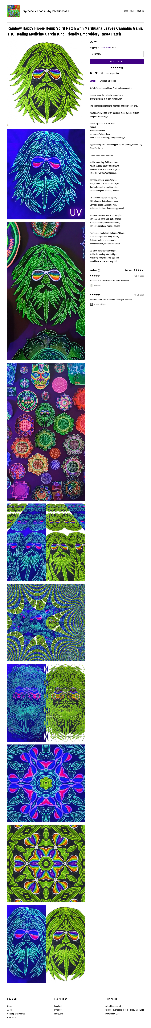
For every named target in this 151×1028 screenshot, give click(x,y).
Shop (126, 10)
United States (105, 47)
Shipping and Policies (16, 1013)
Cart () (140, 10)
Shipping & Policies (108, 80)
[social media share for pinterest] (102, 73)
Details (93, 80)
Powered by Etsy (112, 1013)
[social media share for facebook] (91, 73)
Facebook (58, 1006)
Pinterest (58, 1009)
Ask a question (112, 73)
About (132, 10)
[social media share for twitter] (96, 73)
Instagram (58, 1013)
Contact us (12, 1017)
